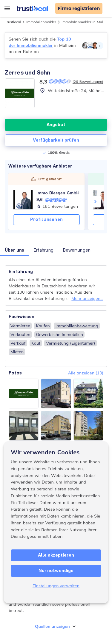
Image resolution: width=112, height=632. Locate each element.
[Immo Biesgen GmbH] (23, 200)
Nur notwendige (56, 571)
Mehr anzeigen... (87, 298)
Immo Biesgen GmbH (57, 193)
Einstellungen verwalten (56, 585)
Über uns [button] (14, 250)
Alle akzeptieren (56, 555)
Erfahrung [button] (43, 250)
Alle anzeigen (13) (85, 373)
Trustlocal (13, 22)
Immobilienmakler (41, 22)
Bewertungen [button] (76, 250)
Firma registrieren (79, 8)
